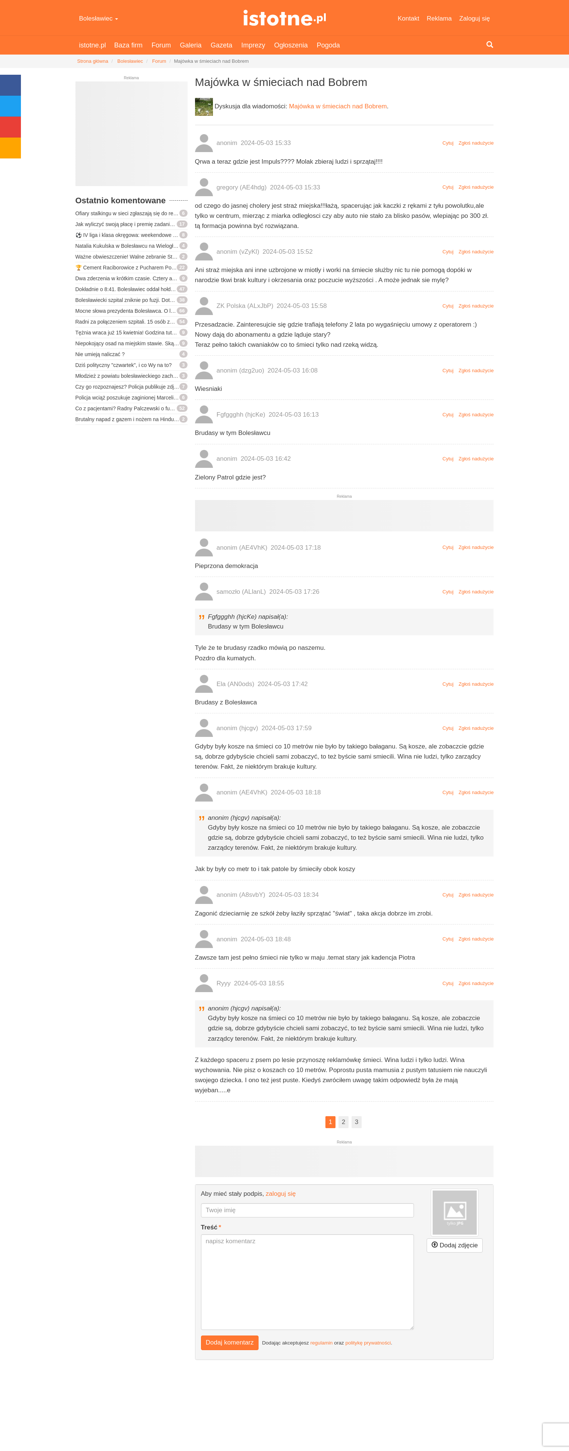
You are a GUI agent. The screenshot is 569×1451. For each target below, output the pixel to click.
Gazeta (221, 45)
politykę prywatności (368, 1343)
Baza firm (128, 45)
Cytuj (448, 143)
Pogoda (328, 45)
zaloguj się (281, 1193)
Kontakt (409, 18)
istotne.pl (284, 17)
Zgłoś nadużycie (476, 143)
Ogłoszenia (291, 45)
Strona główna (92, 61)
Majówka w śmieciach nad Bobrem (338, 106)
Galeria (191, 45)
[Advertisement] (131, 136)
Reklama (439, 18)
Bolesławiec (98, 18)
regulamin (321, 1343)
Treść (209, 1227)
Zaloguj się (474, 18)
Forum (161, 45)
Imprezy (253, 45)
